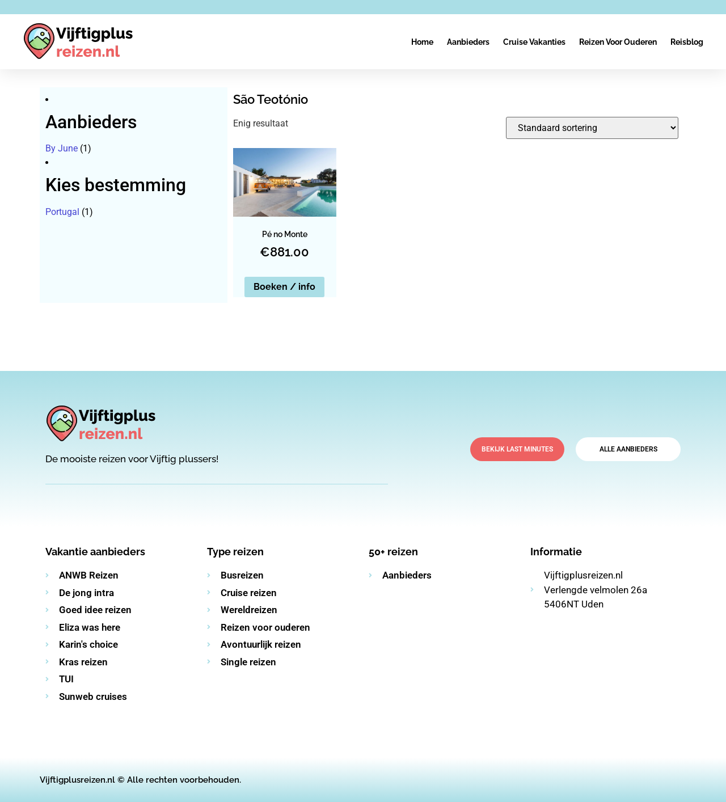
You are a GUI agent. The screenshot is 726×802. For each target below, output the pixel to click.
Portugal (62, 211)
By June (61, 148)
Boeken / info (284, 286)
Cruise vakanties (534, 42)
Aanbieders (468, 42)
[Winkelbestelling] (592, 128)
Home (422, 42)
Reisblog (686, 42)
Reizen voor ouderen (618, 42)
